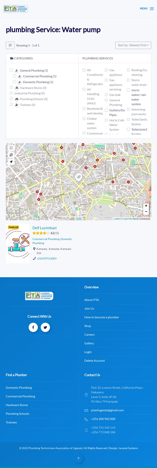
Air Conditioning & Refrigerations (96, 77)
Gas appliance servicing (115, 84)
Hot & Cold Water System (116, 124)
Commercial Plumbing (45, 239)
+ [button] (146, 206)
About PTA (57, 300)
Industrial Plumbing (29, 93)
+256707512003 (46, 258)
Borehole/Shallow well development (99, 111)
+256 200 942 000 (63, 419)
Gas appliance (115, 72)
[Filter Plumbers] (10, 45)
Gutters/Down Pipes (119, 112)
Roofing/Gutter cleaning (141, 72)
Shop (53, 326)
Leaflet (117, 219)
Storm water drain (139, 82)
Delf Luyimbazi (44, 228)
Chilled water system (91, 123)
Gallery (55, 343)
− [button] (146, 212)
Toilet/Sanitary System (141, 121)
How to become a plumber (67, 317)
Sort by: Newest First (132, 45)
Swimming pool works (138, 111)
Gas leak (114, 94)
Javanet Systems (132, 448)
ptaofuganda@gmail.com (67, 410)
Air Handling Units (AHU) (93, 96)
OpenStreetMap (131, 219)
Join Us (55, 308)
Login (53, 352)
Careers (55, 334)
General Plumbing (115, 102)
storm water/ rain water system (138, 97)
